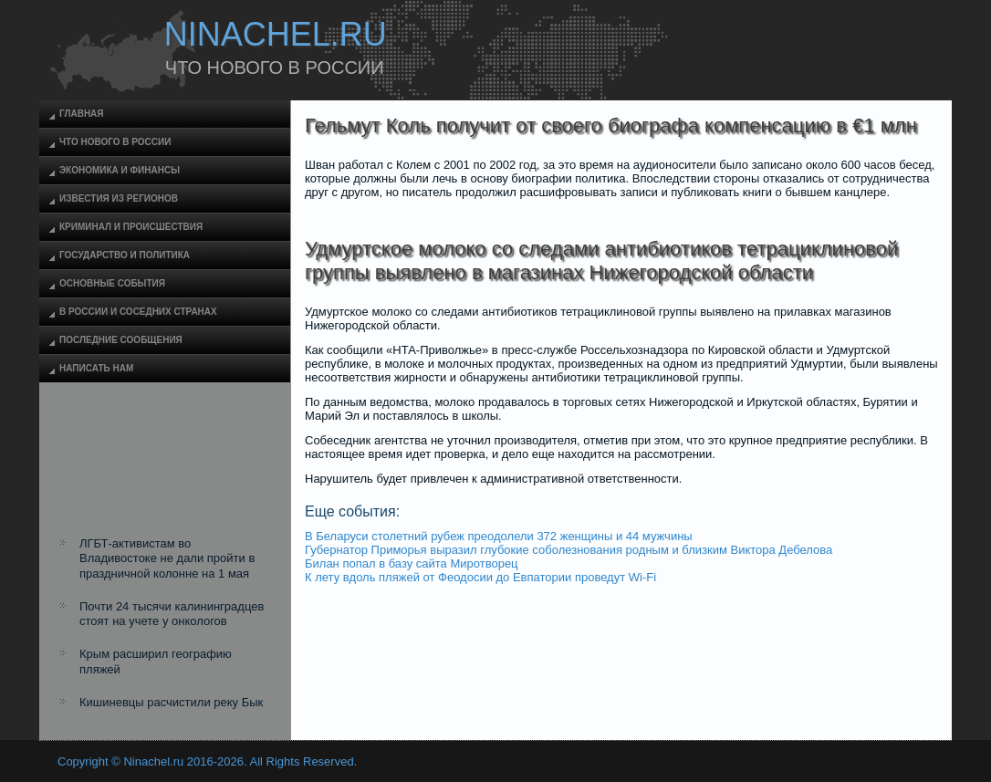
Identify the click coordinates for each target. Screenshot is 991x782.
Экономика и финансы (119, 170)
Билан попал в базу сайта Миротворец (411, 563)
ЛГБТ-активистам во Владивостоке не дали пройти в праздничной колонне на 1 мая (167, 558)
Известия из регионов (118, 198)
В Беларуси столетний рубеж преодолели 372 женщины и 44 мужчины (499, 536)
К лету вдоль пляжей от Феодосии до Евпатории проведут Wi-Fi (480, 577)
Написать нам (96, 368)
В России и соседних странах (138, 312)
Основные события (112, 283)
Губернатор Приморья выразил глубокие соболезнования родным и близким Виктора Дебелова (568, 550)
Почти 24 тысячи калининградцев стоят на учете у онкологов (171, 614)
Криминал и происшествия (131, 227)
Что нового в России (115, 142)
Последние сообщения (121, 340)
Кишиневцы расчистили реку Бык (171, 702)
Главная (81, 114)
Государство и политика (124, 255)
